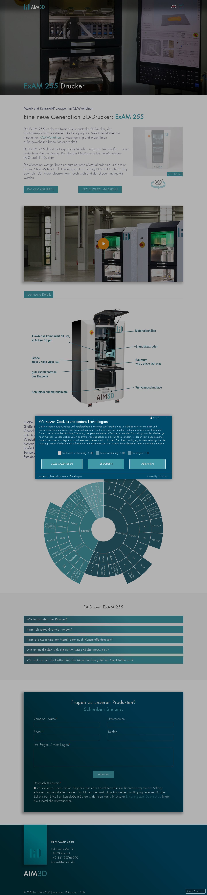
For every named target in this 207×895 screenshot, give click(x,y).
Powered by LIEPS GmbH (157, 476)
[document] (103, 434)
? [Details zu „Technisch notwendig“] (91, 453)
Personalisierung (109, 453)
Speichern (106, 464)
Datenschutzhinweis (59, 476)
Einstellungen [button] (76, 476)
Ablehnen (147, 464)
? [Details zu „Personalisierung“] (123, 453)
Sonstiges (137, 453)
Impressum (43, 476)
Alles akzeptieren (62, 464)
